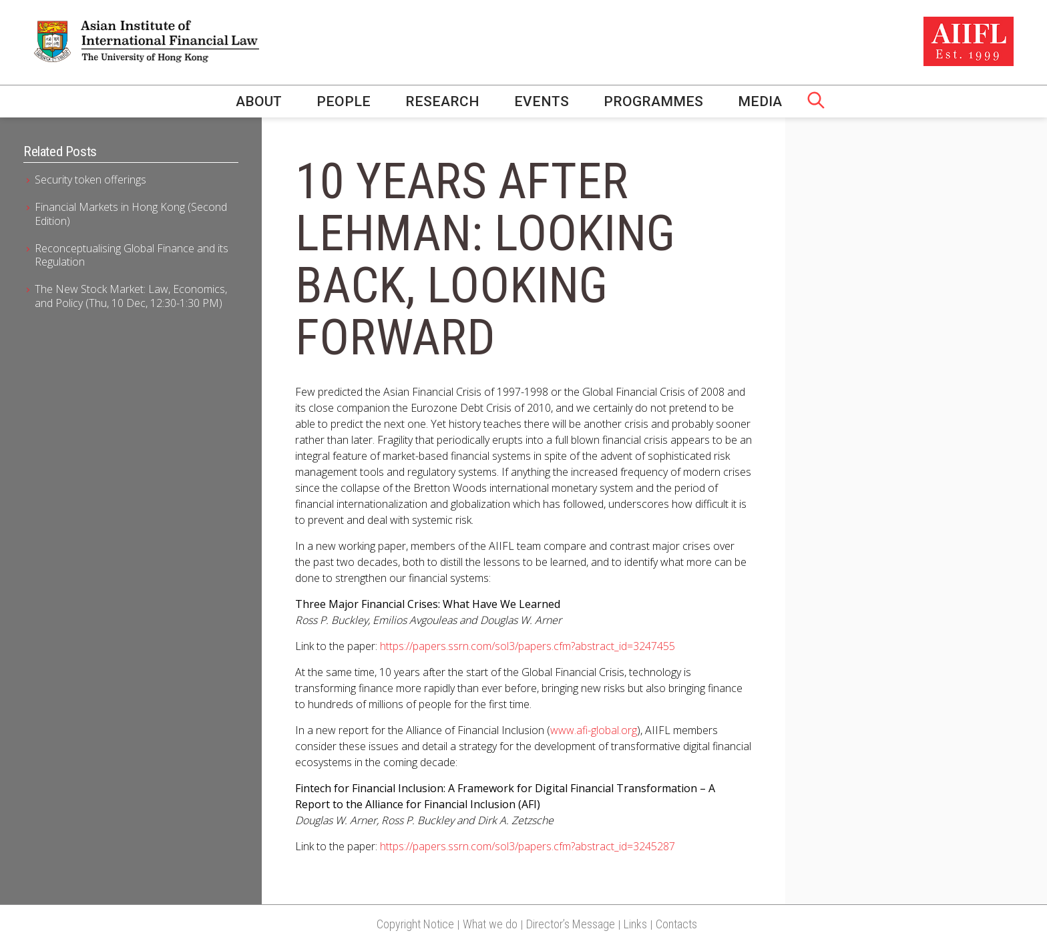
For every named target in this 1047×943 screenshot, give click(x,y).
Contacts (676, 924)
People (344, 101)
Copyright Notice (415, 924)
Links (635, 924)
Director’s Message (570, 924)
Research (442, 101)
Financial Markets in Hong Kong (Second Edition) (131, 214)
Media (760, 101)
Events (541, 101)
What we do (490, 924)
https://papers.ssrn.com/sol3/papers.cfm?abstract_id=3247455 (527, 646)
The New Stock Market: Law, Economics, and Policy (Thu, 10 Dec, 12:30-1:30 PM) (131, 296)
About (259, 101)
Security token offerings (90, 179)
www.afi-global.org (593, 730)
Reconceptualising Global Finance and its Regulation (131, 255)
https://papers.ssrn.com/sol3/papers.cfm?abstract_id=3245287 (527, 846)
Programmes (653, 101)
